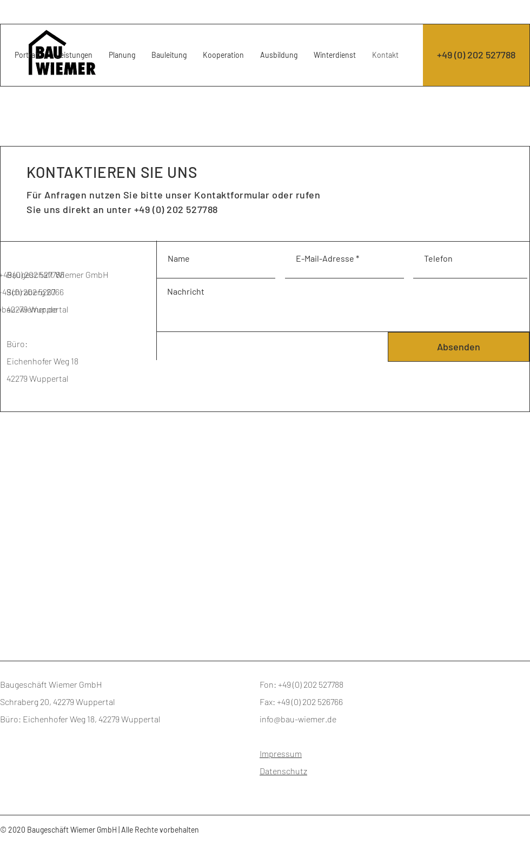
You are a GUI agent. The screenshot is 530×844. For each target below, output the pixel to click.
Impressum (281, 753)
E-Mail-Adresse (325, 258)
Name (179, 258)
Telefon (438, 258)
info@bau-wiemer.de (298, 719)
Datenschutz (283, 771)
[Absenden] (458, 347)
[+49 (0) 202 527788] (476, 55)
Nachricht (185, 291)
